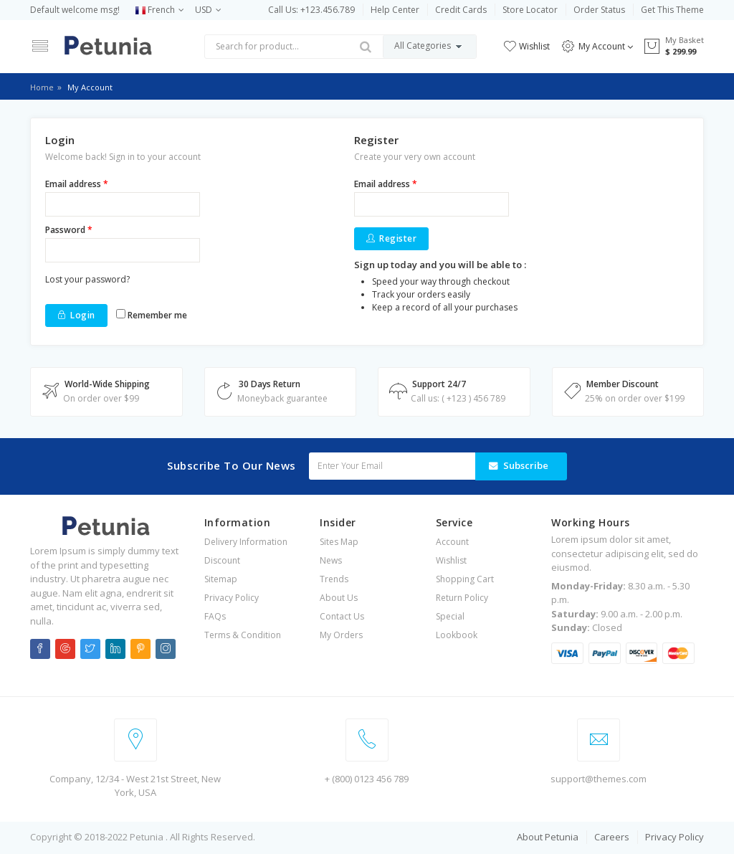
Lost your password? (87, 279)
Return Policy (462, 598)
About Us (339, 598)
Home (42, 87)
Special (450, 616)
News (331, 560)
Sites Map (339, 542)
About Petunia (547, 836)
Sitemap (220, 579)
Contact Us (342, 616)
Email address (76, 184)
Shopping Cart (465, 579)
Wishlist (526, 46)
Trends (334, 579)
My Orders (341, 635)
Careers (611, 836)
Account (452, 542)
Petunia (148, 836)
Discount (222, 560)
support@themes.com (598, 778)
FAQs (215, 616)
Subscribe (525, 465)
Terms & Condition (242, 635)
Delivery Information (245, 542)
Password (68, 230)
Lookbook (456, 635)
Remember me (151, 315)
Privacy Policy (231, 598)
